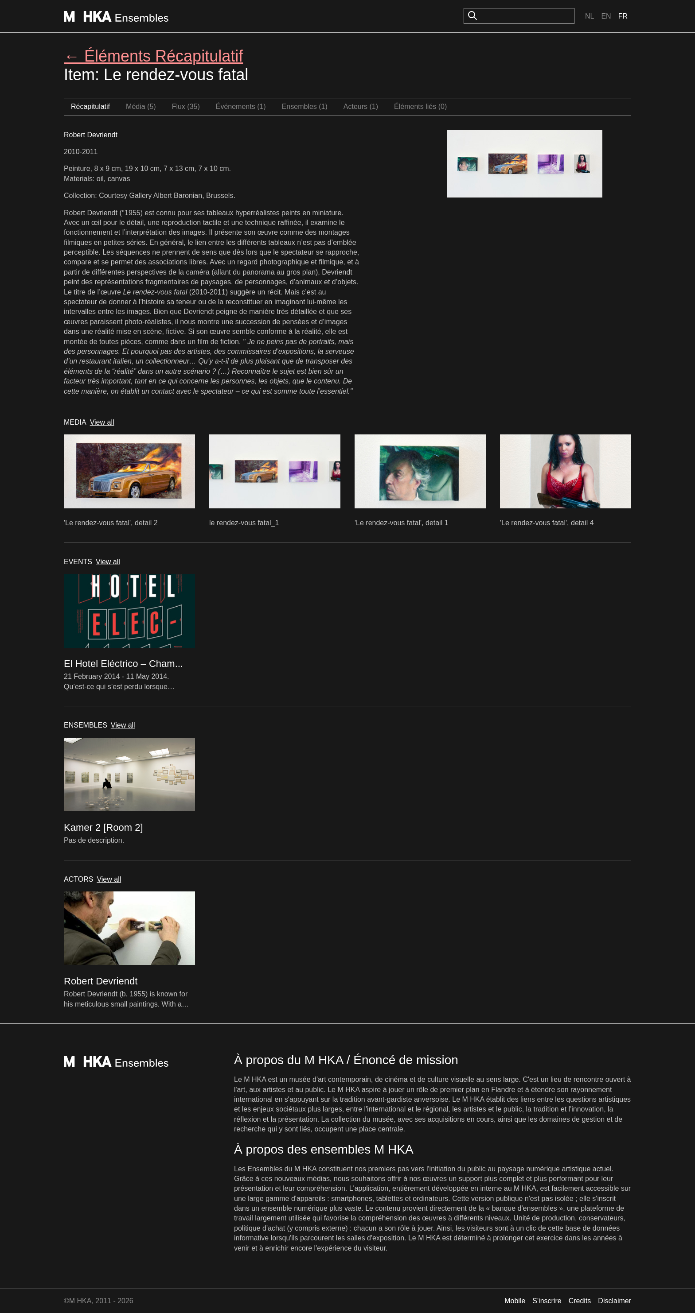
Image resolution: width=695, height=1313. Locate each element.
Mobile (514, 1301)
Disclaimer (614, 1301)
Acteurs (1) (361, 106)
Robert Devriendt (90, 135)
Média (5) (141, 106)
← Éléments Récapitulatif (153, 56)
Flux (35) (186, 106)
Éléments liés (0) (420, 106)
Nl (589, 16)
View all (102, 422)
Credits (580, 1301)
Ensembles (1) (305, 106)
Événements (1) (241, 106)
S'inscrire (546, 1301)
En (606, 16)
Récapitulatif (90, 106)
